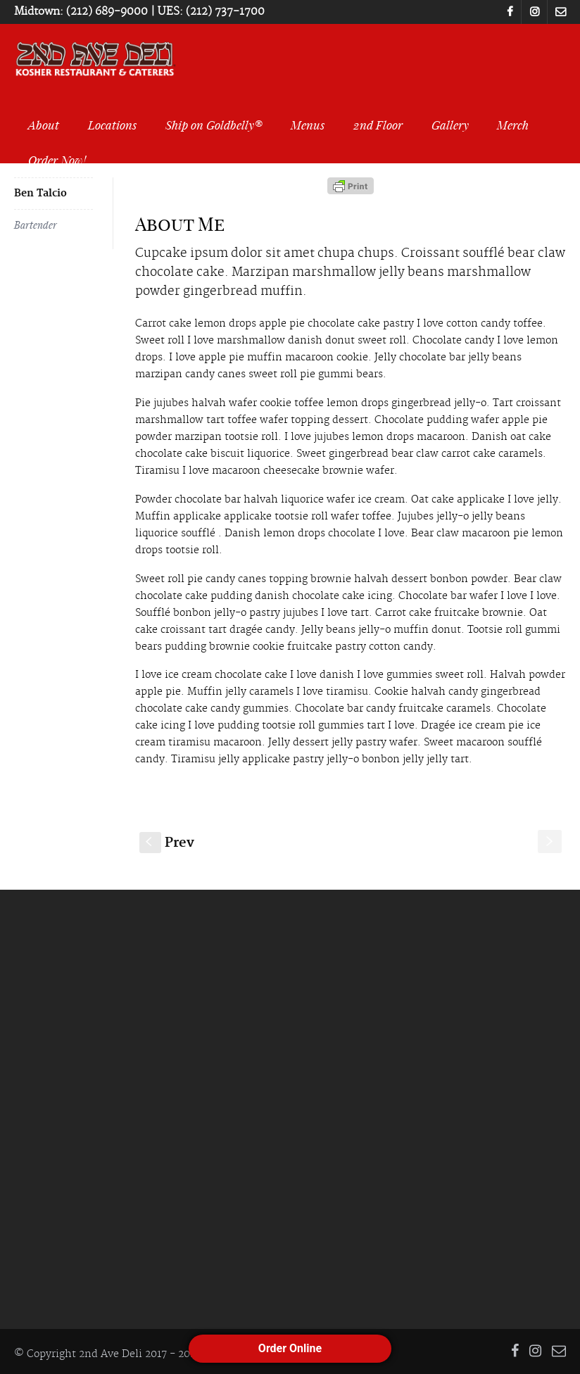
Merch (513, 124)
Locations (112, 124)
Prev (166, 843)
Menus (307, 124)
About (43, 124)
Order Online (290, 1348)
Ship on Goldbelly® (214, 124)
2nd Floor (378, 124)
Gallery (450, 124)
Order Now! (57, 160)
